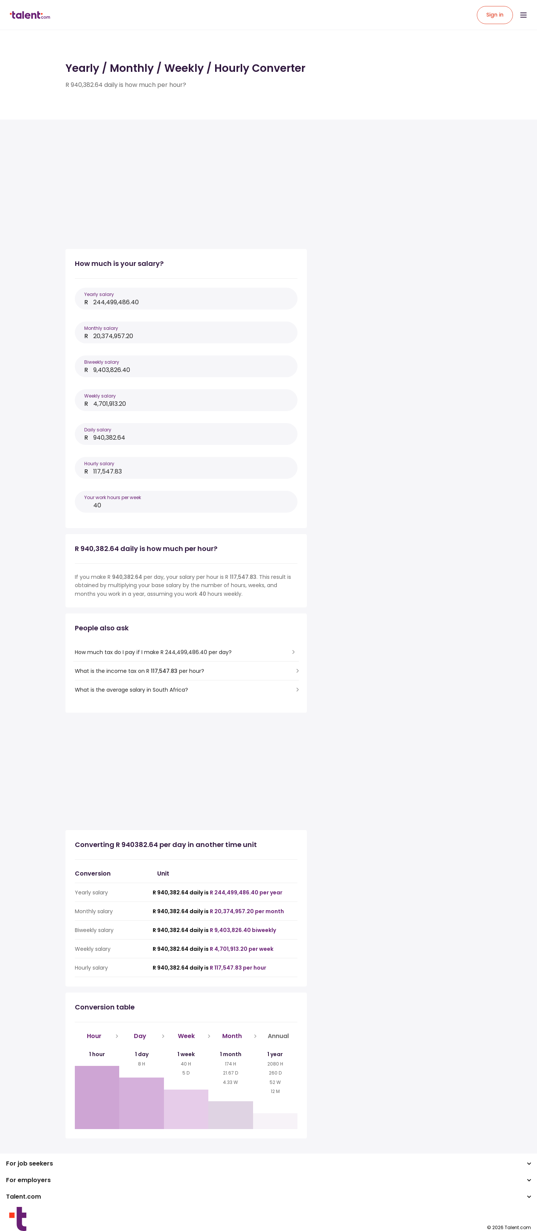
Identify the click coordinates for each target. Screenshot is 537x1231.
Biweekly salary (101, 362)
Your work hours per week (112, 497)
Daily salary (97, 430)
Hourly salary (99, 463)
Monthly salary (101, 328)
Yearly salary (99, 294)
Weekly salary (100, 396)
